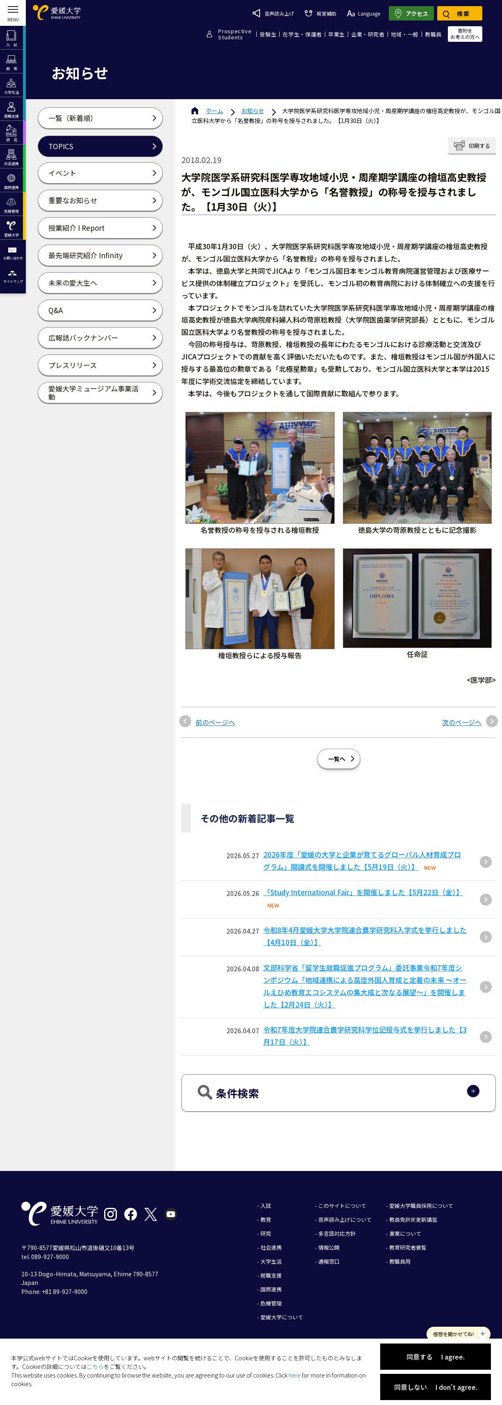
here (295, 1375)
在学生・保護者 (302, 34)
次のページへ (461, 722)
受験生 (268, 34)
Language (363, 13)
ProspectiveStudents (234, 34)
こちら (95, 1366)
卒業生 (336, 34)
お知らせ (252, 111)
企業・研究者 (368, 34)
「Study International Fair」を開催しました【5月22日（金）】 (363, 892)
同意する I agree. (435, 1357)
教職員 (433, 34)
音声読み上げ (273, 13)
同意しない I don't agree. (435, 1387)
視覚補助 (320, 13)
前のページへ (215, 722)
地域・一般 (405, 34)
